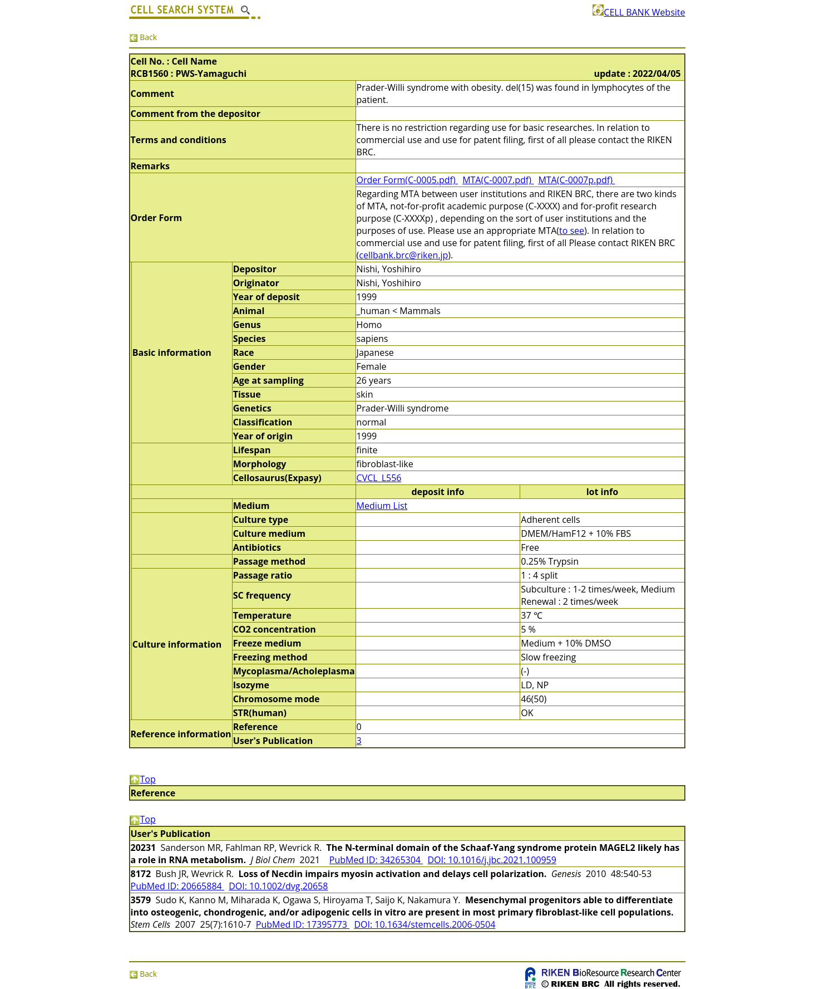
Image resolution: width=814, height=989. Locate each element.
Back (143, 37)
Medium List (382, 506)
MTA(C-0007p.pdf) (576, 180)
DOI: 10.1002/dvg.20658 (278, 886)
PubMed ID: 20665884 (177, 886)
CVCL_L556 (379, 478)
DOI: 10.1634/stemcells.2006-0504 (424, 924)
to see (571, 230)
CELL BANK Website (639, 12)
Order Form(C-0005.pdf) (407, 180)
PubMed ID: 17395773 (302, 924)
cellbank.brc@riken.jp (403, 255)
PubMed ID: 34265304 (376, 860)
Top (142, 779)
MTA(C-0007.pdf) (498, 180)
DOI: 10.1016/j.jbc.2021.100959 (491, 860)
